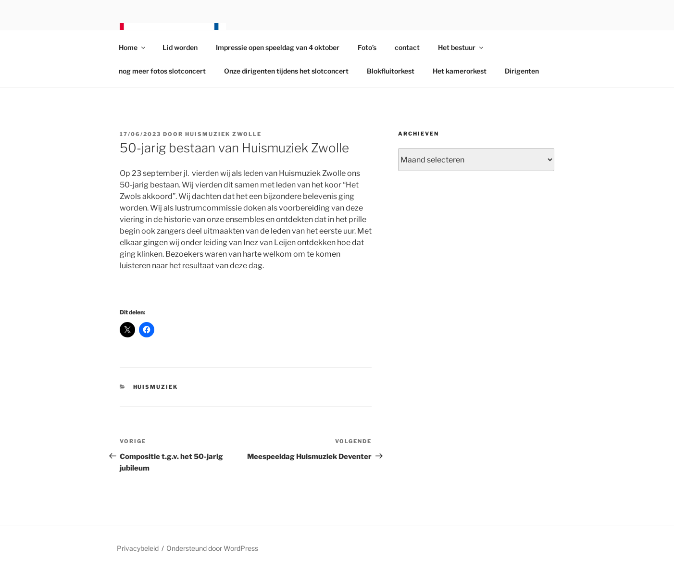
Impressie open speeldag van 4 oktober (277, 47)
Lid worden (180, 47)
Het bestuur (461, 47)
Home (133, 47)
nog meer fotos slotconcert (162, 71)
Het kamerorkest (460, 71)
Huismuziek (155, 387)
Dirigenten (522, 71)
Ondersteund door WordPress (212, 548)
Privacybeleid (138, 548)
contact (407, 47)
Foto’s (367, 47)
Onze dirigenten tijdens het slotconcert (286, 71)
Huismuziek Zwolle (223, 134)
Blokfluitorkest (390, 71)
